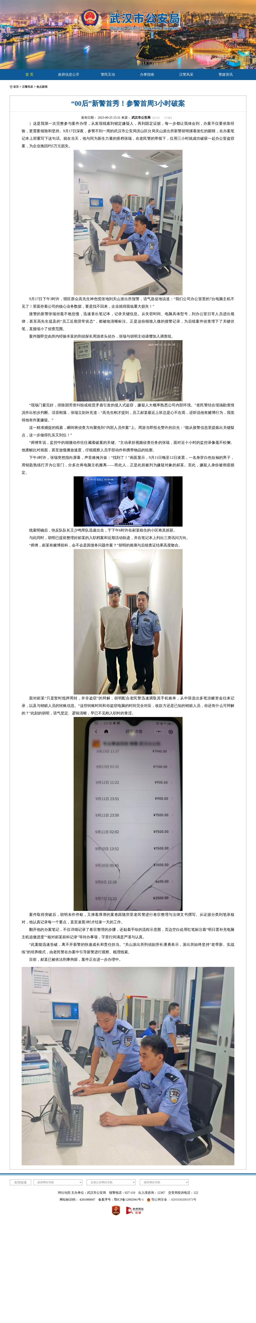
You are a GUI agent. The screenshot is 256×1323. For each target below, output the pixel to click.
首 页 (29, 74)
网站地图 (64, 1192)
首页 (16, 86)
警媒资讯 (226, 74)
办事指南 (147, 74)
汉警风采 (186, 74)
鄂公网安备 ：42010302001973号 (173, 1199)
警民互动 (108, 74)
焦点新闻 (41, 86)
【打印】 (156, 117)
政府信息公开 (68, 74)
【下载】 (168, 117)
